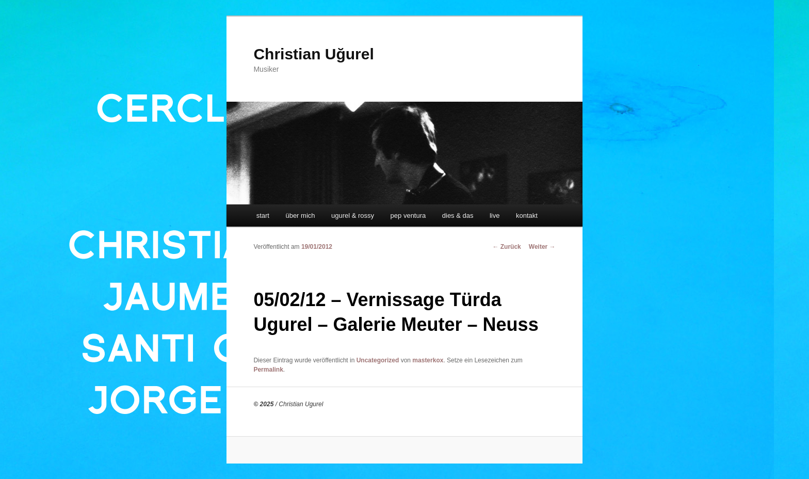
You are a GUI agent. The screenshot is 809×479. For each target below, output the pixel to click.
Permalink (268, 369)
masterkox (427, 360)
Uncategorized (378, 360)
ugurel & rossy (352, 215)
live (495, 215)
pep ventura (408, 215)
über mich (300, 215)
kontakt (527, 215)
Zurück (506, 246)
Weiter (542, 246)
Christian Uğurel (313, 53)
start (262, 215)
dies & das (458, 215)
